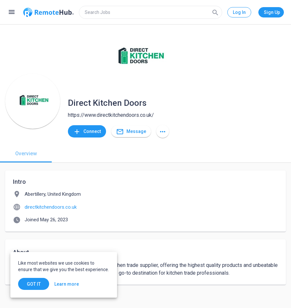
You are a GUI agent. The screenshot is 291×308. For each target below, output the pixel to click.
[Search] (215, 12)
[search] (150, 12)
